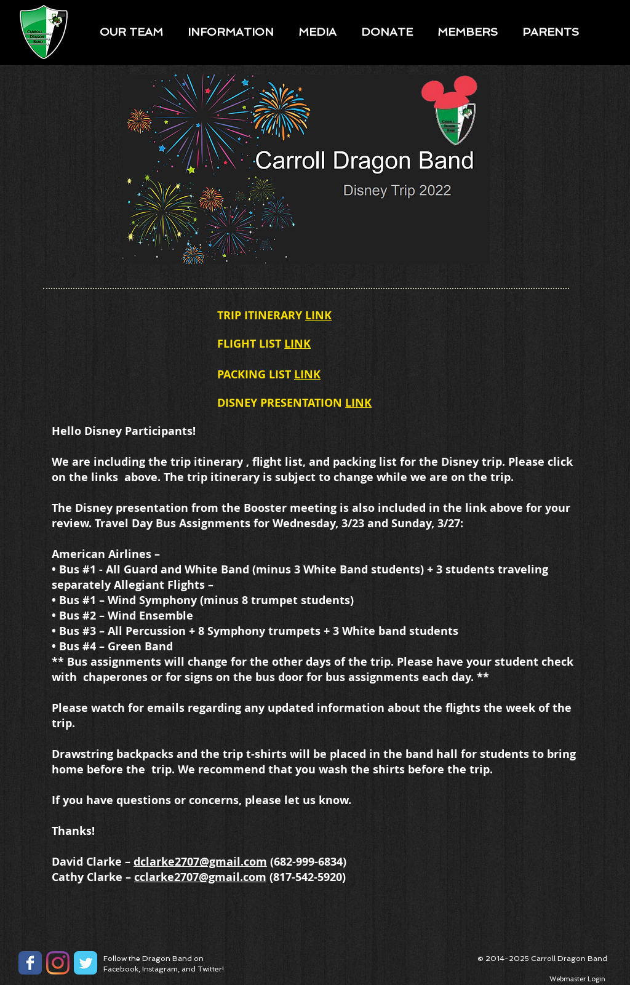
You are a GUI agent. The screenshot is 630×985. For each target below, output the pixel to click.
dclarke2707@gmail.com (200, 861)
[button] (131, 31)
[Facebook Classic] (30, 963)
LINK (318, 315)
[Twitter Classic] (85, 963)
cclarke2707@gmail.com (200, 877)
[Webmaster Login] (577, 979)
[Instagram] (58, 963)
